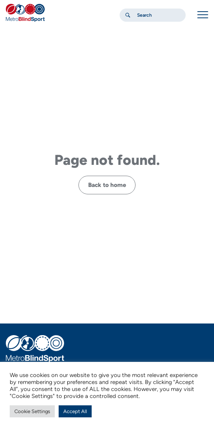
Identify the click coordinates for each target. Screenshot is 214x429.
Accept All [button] (75, 411)
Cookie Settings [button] (32, 411)
